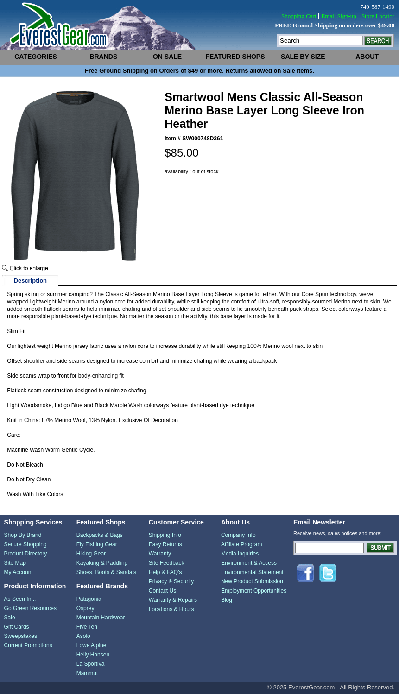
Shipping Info (165, 535)
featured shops (235, 56)
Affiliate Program (241, 544)
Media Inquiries (240, 553)
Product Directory (25, 553)
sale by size (303, 56)
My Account (18, 572)
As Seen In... (20, 599)
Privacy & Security (171, 581)
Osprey (85, 608)
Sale (9, 617)
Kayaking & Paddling (102, 563)
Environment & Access (249, 563)
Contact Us (162, 590)
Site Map (15, 563)
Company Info (238, 535)
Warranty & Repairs (173, 600)
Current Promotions (28, 645)
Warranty (160, 553)
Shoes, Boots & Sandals (106, 572)
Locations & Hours (171, 609)
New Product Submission (252, 581)
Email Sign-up (338, 16)
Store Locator (377, 16)
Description (30, 280)
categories (35, 56)
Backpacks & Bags (99, 535)
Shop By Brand (23, 535)
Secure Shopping (25, 544)
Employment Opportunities (253, 590)
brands (103, 56)
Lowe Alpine (91, 645)
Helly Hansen (92, 654)
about (367, 56)
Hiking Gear (91, 553)
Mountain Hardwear (100, 617)
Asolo (83, 636)
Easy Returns (165, 544)
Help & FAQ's (165, 572)
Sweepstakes (20, 636)
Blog (226, 600)
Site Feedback (166, 563)
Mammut (87, 673)
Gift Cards (16, 627)
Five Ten (86, 627)
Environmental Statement (252, 572)
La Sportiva (90, 664)
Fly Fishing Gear (96, 544)
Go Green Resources (30, 608)
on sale (167, 56)
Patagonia (88, 599)
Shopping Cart (298, 16)
